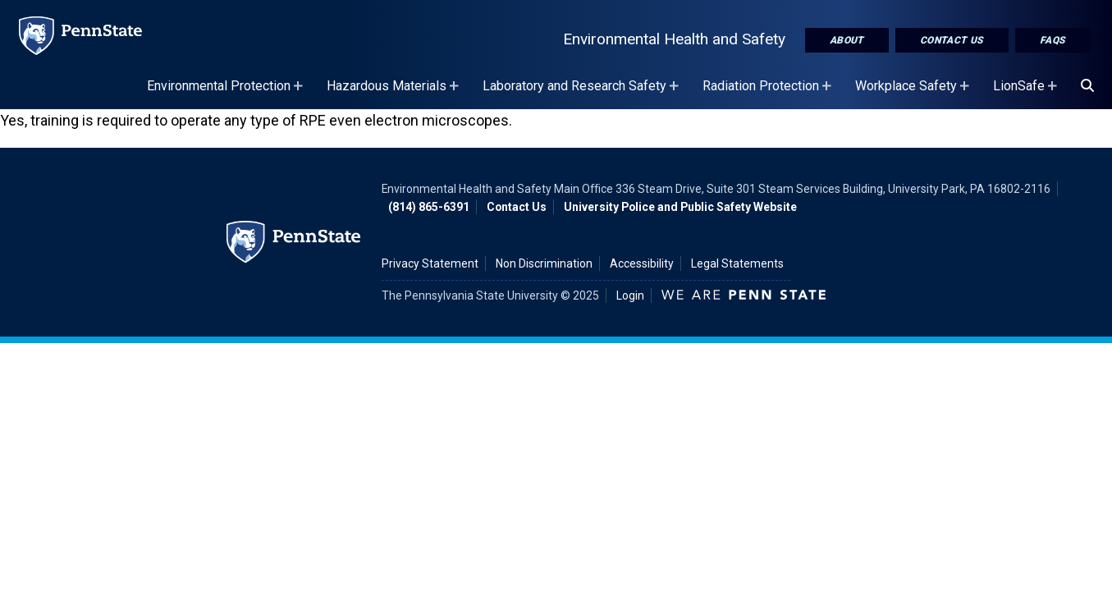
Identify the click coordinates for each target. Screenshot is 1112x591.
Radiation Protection (768, 93)
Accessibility (642, 263)
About (847, 40)
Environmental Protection (227, 93)
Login (630, 295)
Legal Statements (737, 263)
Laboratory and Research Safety (583, 93)
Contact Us (952, 40)
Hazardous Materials (395, 93)
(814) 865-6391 (428, 206)
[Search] (1087, 86)
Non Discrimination (544, 263)
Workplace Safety (914, 93)
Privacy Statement (430, 263)
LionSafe (1027, 93)
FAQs (1053, 40)
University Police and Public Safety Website (680, 206)
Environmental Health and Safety (674, 39)
